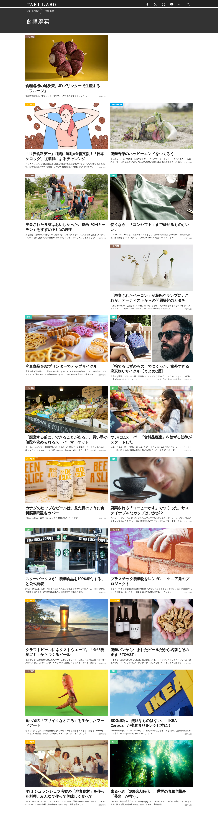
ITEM (114, 176)
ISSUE (114, 389)
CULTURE (30, 38)
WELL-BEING (117, 105)
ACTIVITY (30, 105)
